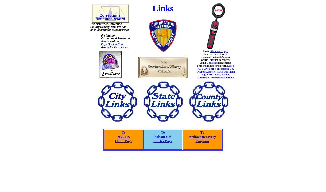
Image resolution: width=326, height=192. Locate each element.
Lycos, (230, 65)
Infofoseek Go (225, 68)
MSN (220, 71)
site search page (219, 51)
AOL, (201, 68)
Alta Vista (215, 74)
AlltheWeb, (203, 77)
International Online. (222, 77)
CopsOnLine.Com (112, 44)
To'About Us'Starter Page (162, 136)
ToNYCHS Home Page (123, 136)
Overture (201, 71)
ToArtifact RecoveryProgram (202, 136)
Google (211, 62)
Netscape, (210, 68)
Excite (212, 71)
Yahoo (225, 74)
